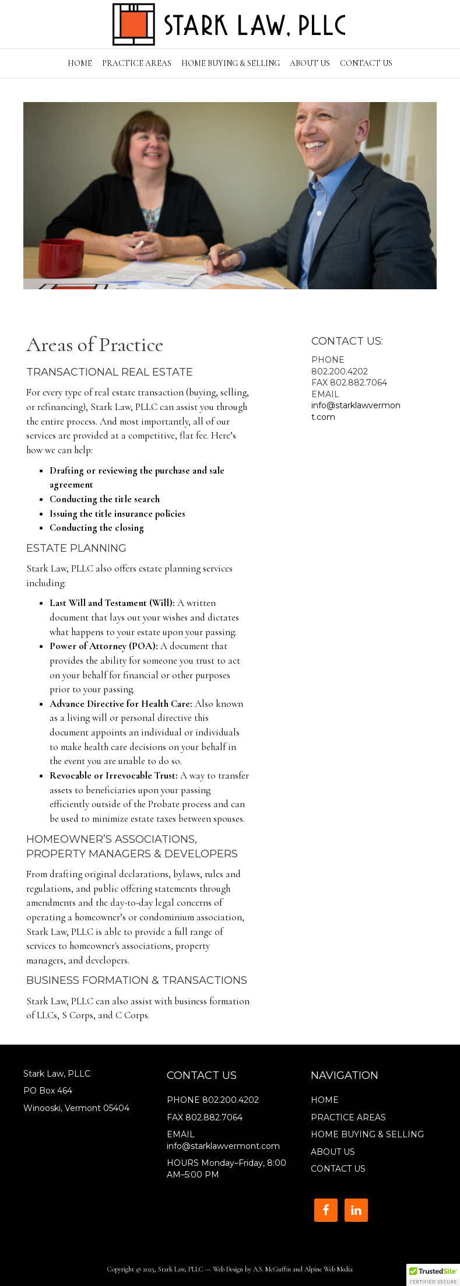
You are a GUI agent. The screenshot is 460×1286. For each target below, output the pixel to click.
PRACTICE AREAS (136, 63)
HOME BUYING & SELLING (230, 63)
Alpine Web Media (328, 1269)
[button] (433, 1275)
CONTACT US (366, 63)
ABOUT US (310, 63)
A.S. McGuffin (272, 1269)
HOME (80, 63)
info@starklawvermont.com (223, 1146)
